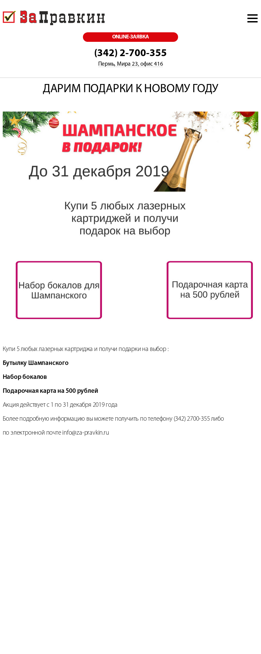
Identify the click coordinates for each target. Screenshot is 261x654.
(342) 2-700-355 (130, 53)
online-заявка (130, 37)
